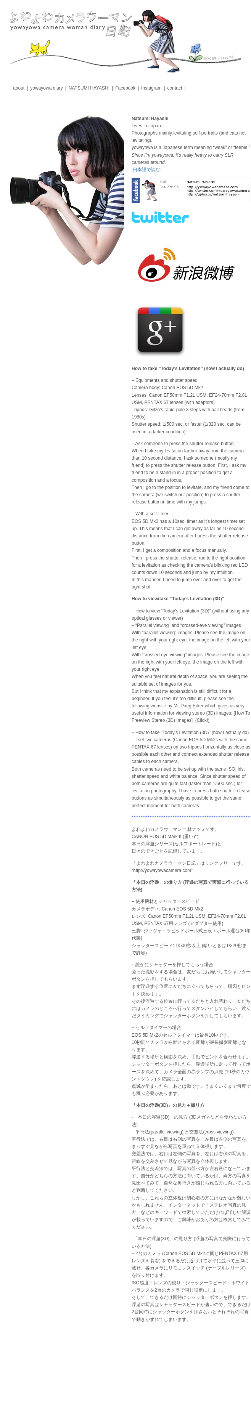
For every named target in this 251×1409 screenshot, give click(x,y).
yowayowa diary (46, 88)
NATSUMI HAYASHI (89, 88)
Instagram (151, 88)
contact (174, 88)
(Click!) (202, 720)
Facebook (125, 88)
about (18, 88)
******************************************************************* (191, 817)
